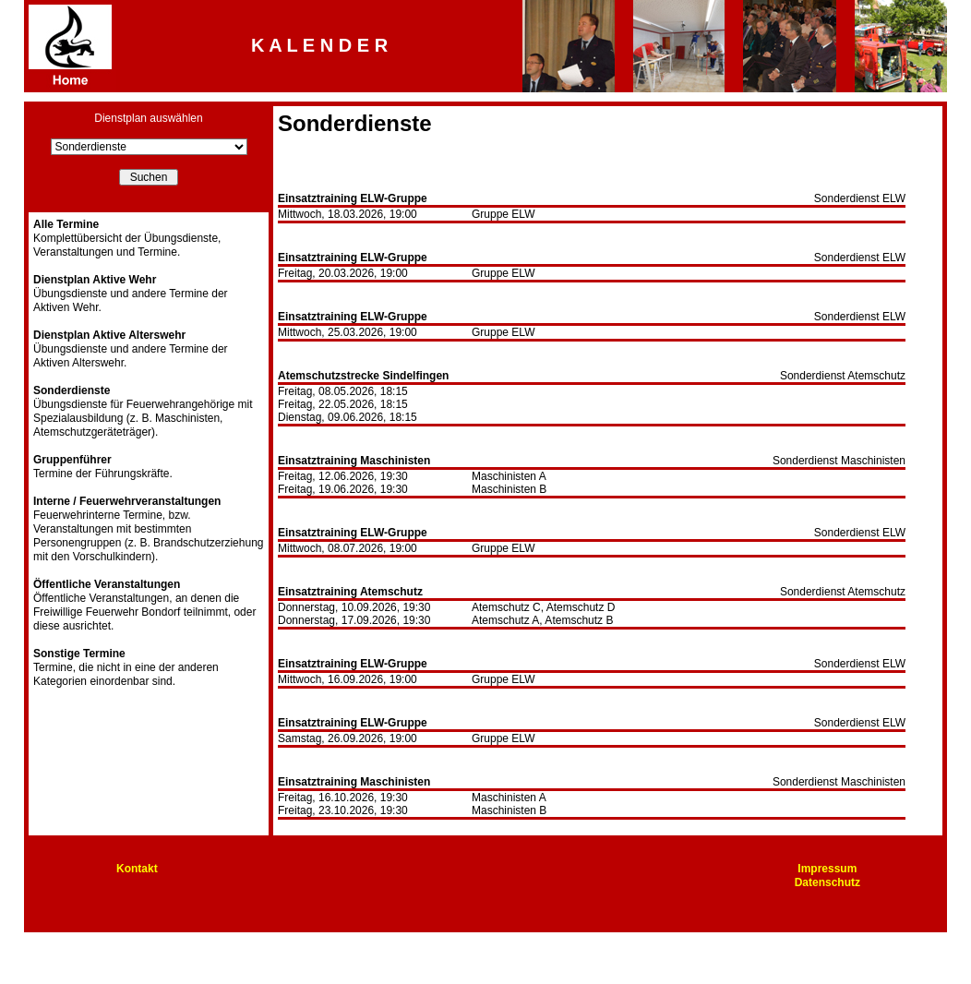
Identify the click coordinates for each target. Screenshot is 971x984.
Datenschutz (827, 882)
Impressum (827, 868)
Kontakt (137, 868)
